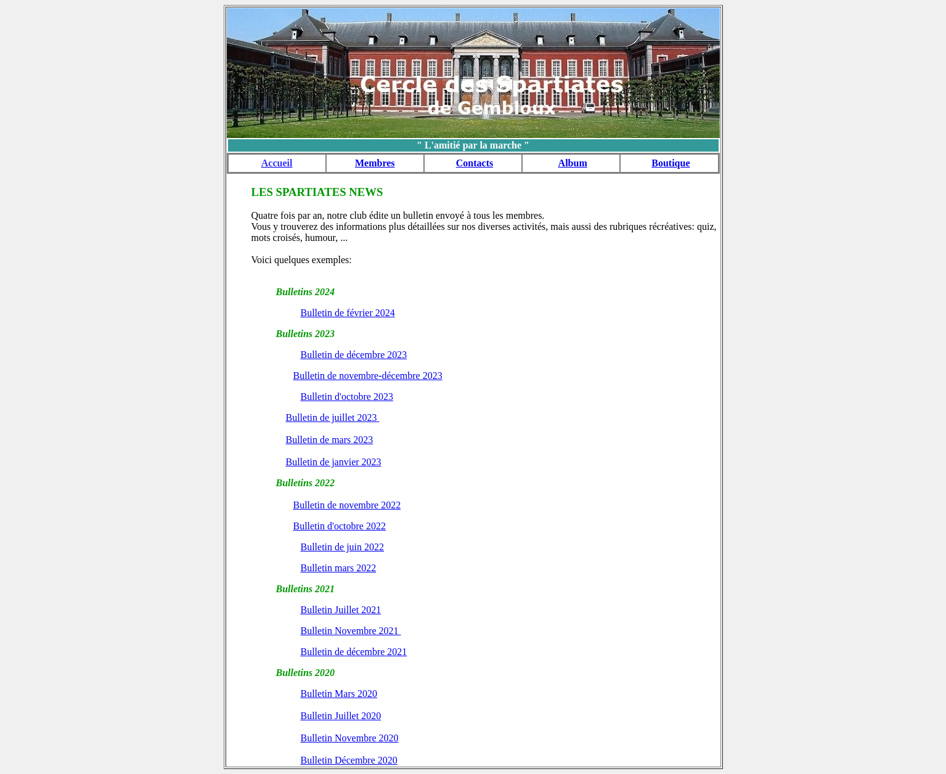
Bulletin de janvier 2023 (333, 462)
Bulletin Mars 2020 (339, 693)
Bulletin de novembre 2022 (347, 505)
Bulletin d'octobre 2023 (347, 396)
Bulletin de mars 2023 (329, 439)
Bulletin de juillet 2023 (333, 417)
